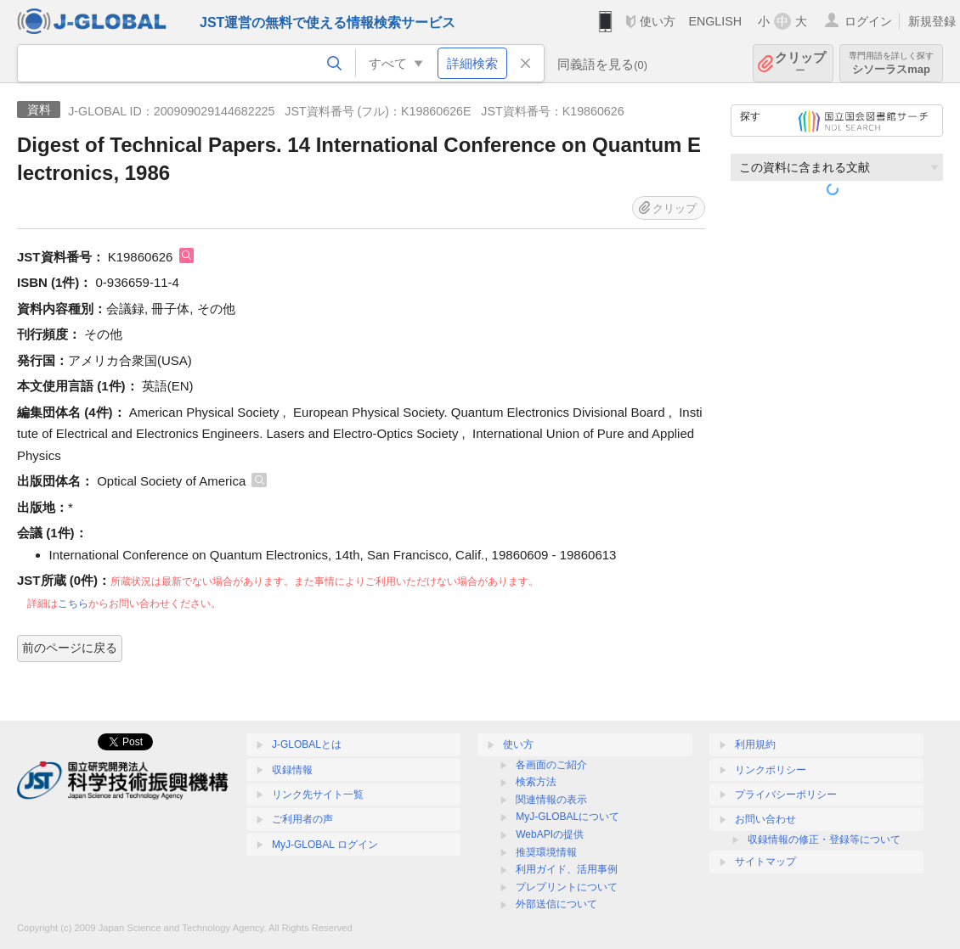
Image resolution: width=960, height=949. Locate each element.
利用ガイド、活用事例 (567, 869)
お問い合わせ (765, 819)
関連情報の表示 (551, 800)
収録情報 (292, 770)
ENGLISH (715, 21)
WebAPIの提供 (550, 834)
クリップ (800, 63)
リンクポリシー (770, 770)
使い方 (657, 21)
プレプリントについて (567, 887)
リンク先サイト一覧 (318, 794)
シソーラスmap (891, 63)
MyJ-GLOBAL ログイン (325, 845)
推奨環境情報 (546, 852)
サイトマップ (765, 862)
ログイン (868, 21)
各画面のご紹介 (551, 765)
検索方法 (536, 782)
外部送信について (556, 904)
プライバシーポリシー (786, 794)
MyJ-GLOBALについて (567, 817)
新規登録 (932, 21)
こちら (73, 603)
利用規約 (755, 744)
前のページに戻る (69, 647)
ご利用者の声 (302, 819)
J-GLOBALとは (307, 744)
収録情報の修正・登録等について (824, 839)
